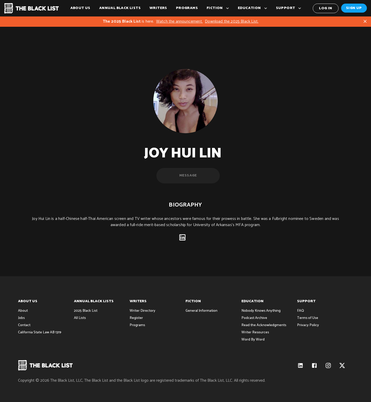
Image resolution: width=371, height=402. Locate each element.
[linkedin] (182, 238)
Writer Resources (255, 332)
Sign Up (354, 8)
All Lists (80, 318)
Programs (187, 8)
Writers (158, 8)
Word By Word (253, 340)
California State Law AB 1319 (39, 332)
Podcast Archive (254, 318)
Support (288, 8)
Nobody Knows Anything (261, 311)
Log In (325, 8)
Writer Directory (142, 311)
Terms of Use (307, 318)
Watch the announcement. (179, 21)
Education (252, 8)
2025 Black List (85, 311)
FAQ (300, 311)
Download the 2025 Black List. (231, 21)
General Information (201, 311)
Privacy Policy (308, 325)
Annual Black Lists (120, 8)
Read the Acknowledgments (263, 325)
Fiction (218, 8)
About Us (80, 8)
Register (136, 318)
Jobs (21, 318)
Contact (24, 325)
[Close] (365, 21)
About (23, 311)
